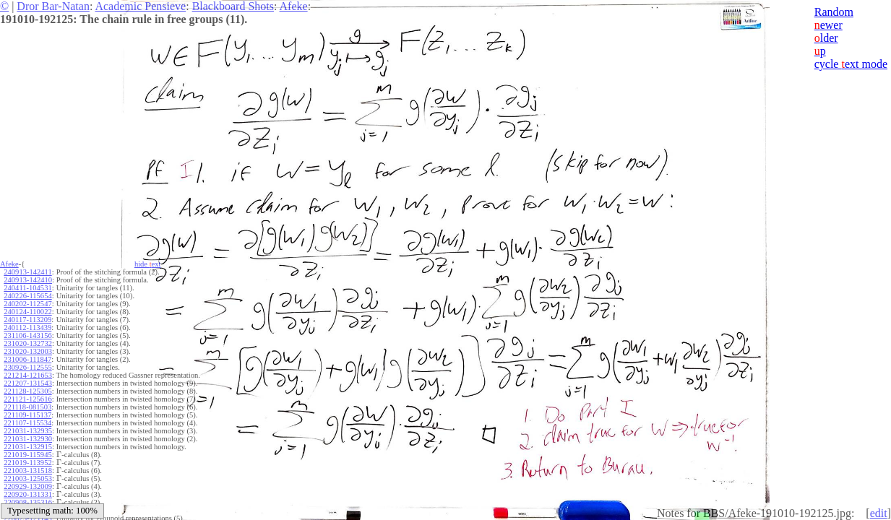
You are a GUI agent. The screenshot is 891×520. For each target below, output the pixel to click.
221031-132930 (28, 439)
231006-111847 (27, 359)
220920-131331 (28, 494)
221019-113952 (27, 463)
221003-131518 (28, 470)
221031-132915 (28, 447)
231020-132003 (28, 351)
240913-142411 (27, 272)
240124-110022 (27, 312)
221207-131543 (28, 383)
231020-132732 (28, 343)
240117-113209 (27, 320)
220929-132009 (28, 486)
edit (878, 513)
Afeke (294, 6)
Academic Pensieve (140, 6)
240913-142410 (28, 280)
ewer (828, 25)
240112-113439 (27, 328)
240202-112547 (27, 304)
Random (833, 12)
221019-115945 (27, 455)
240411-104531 (27, 288)
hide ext (147, 264)
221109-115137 (27, 415)
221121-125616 (27, 399)
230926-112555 (27, 367)
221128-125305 (27, 391)
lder (826, 38)
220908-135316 (28, 502)
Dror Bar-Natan (53, 6)
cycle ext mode (850, 64)
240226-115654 (27, 296)
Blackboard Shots (233, 6)
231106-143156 (27, 335)
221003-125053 (28, 478)
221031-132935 (28, 431)
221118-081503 (27, 407)
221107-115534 (27, 423)
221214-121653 (28, 375)
